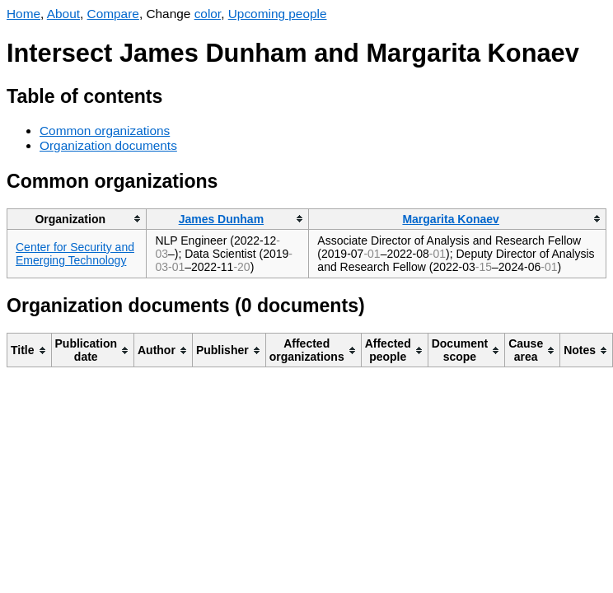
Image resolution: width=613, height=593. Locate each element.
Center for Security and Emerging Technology (75, 253)
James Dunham (221, 219)
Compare (113, 14)
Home (23, 14)
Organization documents (108, 145)
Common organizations (105, 131)
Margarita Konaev (450, 219)
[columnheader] (77, 218)
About (63, 14)
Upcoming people (277, 14)
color (208, 14)
